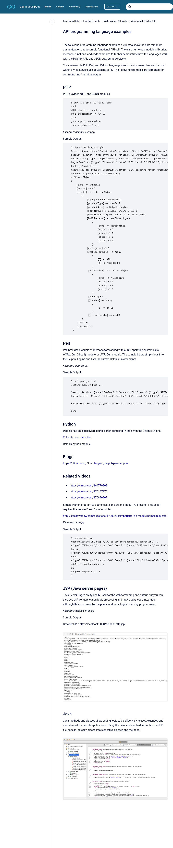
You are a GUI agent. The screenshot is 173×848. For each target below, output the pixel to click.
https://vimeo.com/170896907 (88, 497)
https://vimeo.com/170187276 (88, 491)
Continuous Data (30, 6)
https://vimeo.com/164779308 (88, 485)
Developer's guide (91, 21)
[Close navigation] (52, 21)
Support (60, 6)
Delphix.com (91, 6)
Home (48, 6)
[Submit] (129, 6)
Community (74, 6)
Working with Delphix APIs (143, 21)
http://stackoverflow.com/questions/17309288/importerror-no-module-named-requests (114, 516)
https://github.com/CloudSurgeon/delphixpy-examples (95, 463)
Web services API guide (115, 21)
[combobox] (149, 7)
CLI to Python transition (77, 437)
